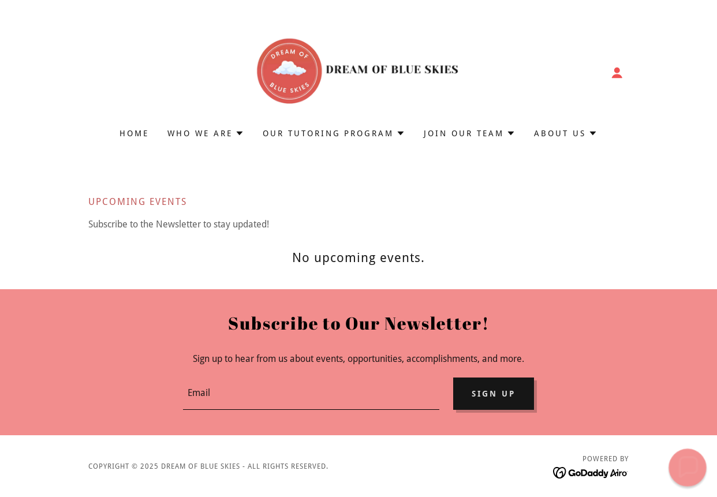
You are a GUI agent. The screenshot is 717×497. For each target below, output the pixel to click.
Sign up (494, 393)
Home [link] (134, 133)
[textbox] (311, 394)
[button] (617, 72)
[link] (358, 71)
